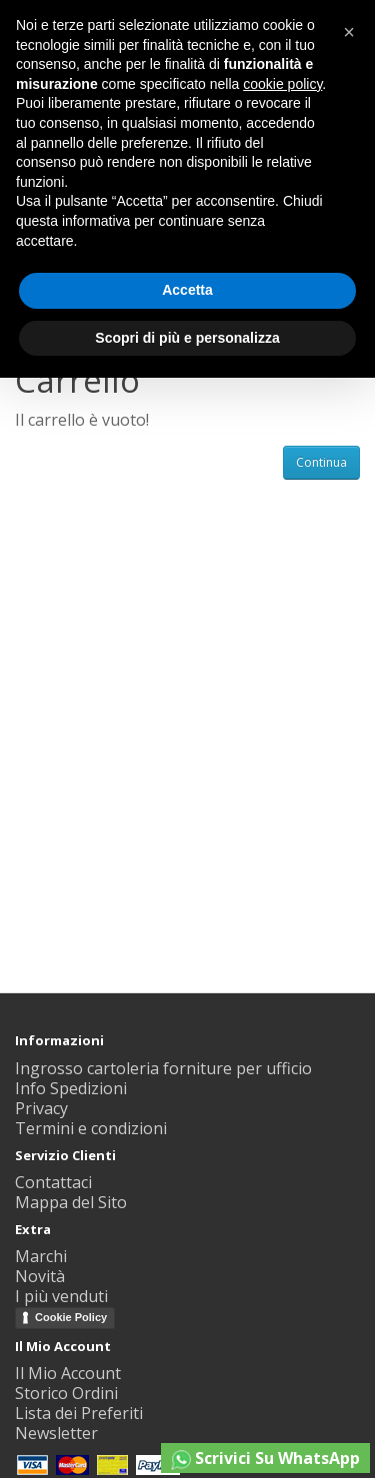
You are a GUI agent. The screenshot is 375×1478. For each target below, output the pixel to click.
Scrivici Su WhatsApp (265, 1458)
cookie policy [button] (282, 84)
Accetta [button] (187, 290)
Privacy (41, 1108)
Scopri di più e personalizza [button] (187, 338)
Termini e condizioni (91, 1128)
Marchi (41, 1256)
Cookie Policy (71, 1317)
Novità (40, 1276)
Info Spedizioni (71, 1088)
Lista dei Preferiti (79, 1413)
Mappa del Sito (71, 1202)
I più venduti (61, 1296)
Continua (321, 462)
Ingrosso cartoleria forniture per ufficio (163, 1068)
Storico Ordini (66, 1393)
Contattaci (53, 1182)
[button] (349, 32)
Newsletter (56, 1433)
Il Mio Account (68, 1373)
